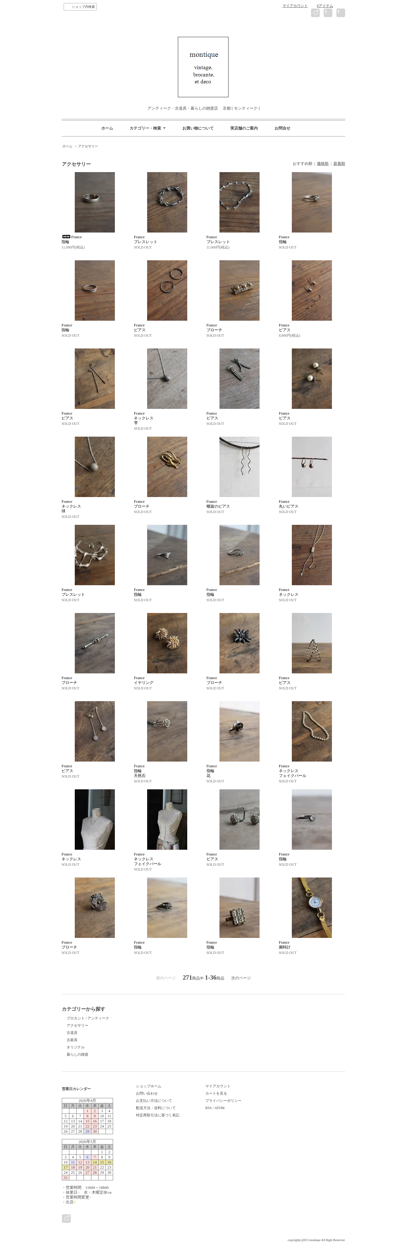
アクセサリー (88, 146)
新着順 (339, 163)
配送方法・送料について (156, 1108)
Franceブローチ (214, 327)
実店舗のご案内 (244, 128)
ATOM (219, 1108)
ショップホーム (148, 1086)
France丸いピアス (288, 504)
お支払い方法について (154, 1101)
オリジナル (76, 1047)
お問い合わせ (147, 1093)
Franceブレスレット (145, 239)
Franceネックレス (288, 592)
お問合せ (282, 128)
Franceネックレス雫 (143, 418)
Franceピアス (140, 327)
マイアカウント (295, 6)
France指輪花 (212, 771)
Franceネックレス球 (71, 506)
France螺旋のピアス (218, 504)
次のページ (241, 978)
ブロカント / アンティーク (88, 1018)
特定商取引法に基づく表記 (157, 1115)
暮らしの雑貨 (77, 1054)
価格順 (323, 163)
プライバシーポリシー (223, 1101)
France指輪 (284, 239)
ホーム (107, 128)
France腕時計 (285, 944)
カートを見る (216, 1093)
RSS (208, 1108)
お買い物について (198, 128)
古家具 (72, 1040)
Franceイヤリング (143, 680)
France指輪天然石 (140, 771)
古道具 (72, 1033)
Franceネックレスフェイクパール (292, 771)
